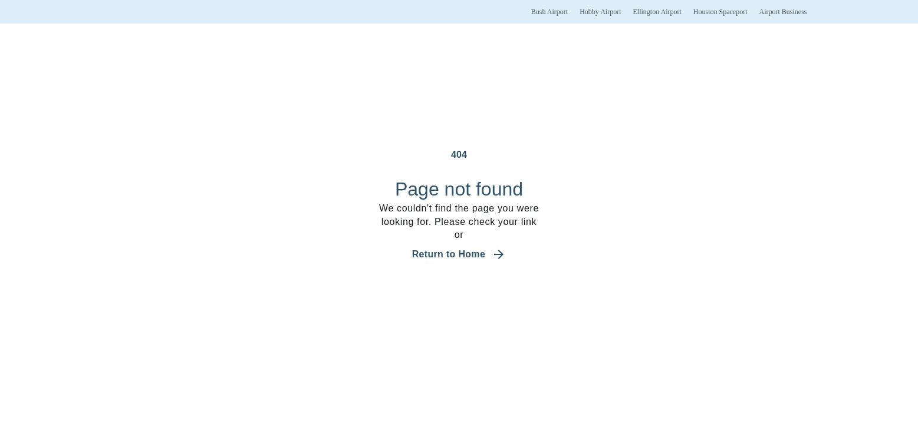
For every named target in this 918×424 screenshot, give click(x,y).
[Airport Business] (782, 12)
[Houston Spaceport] (720, 12)
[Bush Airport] (549, 12)
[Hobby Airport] (600, 12)
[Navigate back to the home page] (459, 254)
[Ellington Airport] (657, 12)
